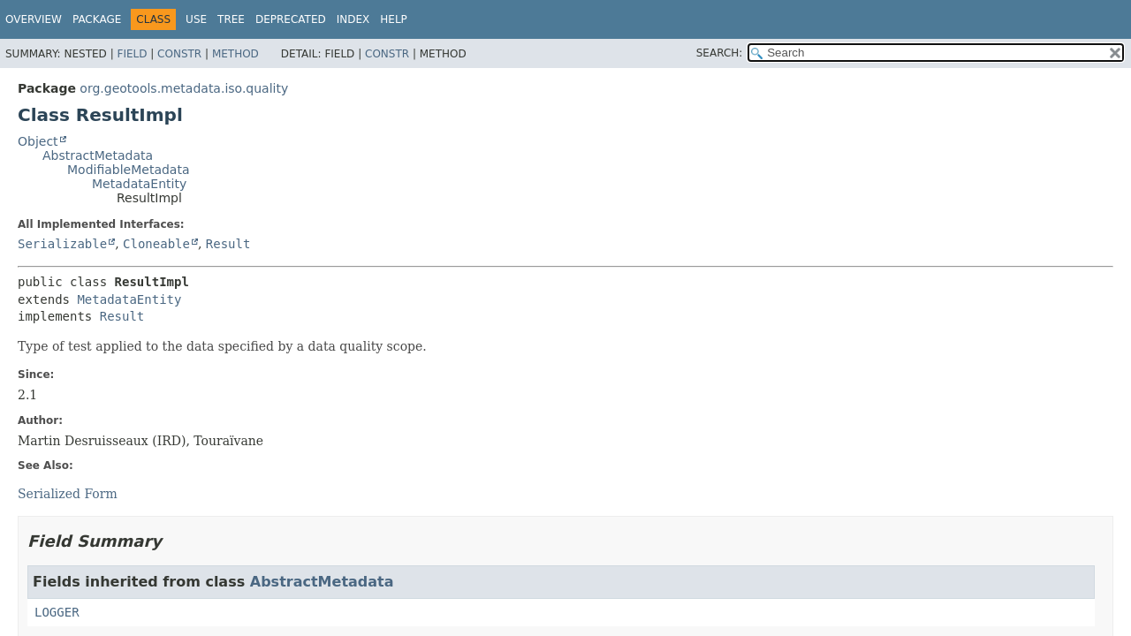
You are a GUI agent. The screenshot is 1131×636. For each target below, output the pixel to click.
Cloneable (156, 244)
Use (196, 19)
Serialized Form (68, 494)
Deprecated (290, 19)
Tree (231, 19)
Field (132, 54)
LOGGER (57, 612)
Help (393, 19)
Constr (179, 54)
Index (353, 19)
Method (235, 54)
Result (228, 244)
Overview (33, 19)
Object (38, 141)
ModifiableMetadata (128, 170)
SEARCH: (719, 53)
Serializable (62, 244)
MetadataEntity (139, 184)
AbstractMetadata (97, 155)
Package (96, 19)
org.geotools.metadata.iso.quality (184, 88)
